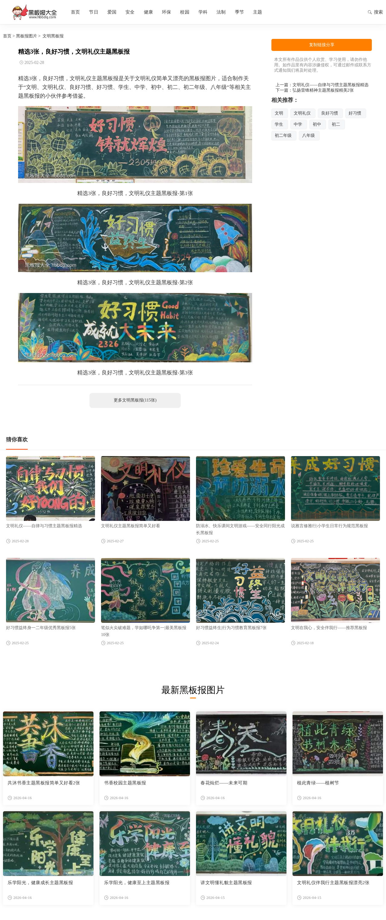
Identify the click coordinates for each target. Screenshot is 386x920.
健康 (148, 12)
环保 (166, 12)
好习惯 (355, 113)
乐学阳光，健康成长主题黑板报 (40, 882)
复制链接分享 (321, 45)
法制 (221, 12)
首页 (75, 12)
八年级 (308, 135)
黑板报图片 (26, 36)
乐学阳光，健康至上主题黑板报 (136, 882)
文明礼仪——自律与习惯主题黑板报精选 (331, 85)
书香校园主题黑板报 (125, 782)
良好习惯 (329, 113)
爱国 (111, 12)
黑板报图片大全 (33, 12)
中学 (298, 124)
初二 (336, 124)
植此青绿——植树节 (318, 782)
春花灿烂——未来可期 (224, 782)
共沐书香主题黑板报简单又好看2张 (44, 782)
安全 (129, 12)
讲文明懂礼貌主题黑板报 (226, 882)
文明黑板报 (53, 36)
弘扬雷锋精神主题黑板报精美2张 (323, 90)
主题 (257, 12)
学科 (202, 12)
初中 (317, 124)
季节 (239, 12)
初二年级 (283, 135)
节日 (93, 12)
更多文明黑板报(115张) (135, 400)
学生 (279, 124)
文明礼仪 (302, 113)
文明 (279, 113)
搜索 (375, 13)
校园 (184, 12)
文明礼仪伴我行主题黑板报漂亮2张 (333, 882)
